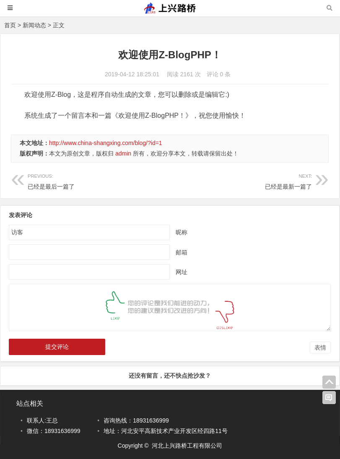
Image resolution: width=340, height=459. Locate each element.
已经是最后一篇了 (51, 186)
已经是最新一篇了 (288, 186)
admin (123, 153)
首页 (10, 25)
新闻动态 (34, 25)
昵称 (181, 232)
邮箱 (181, 252)
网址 (181, 272)
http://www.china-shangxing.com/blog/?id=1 (105, 143)
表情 (320, 347)
